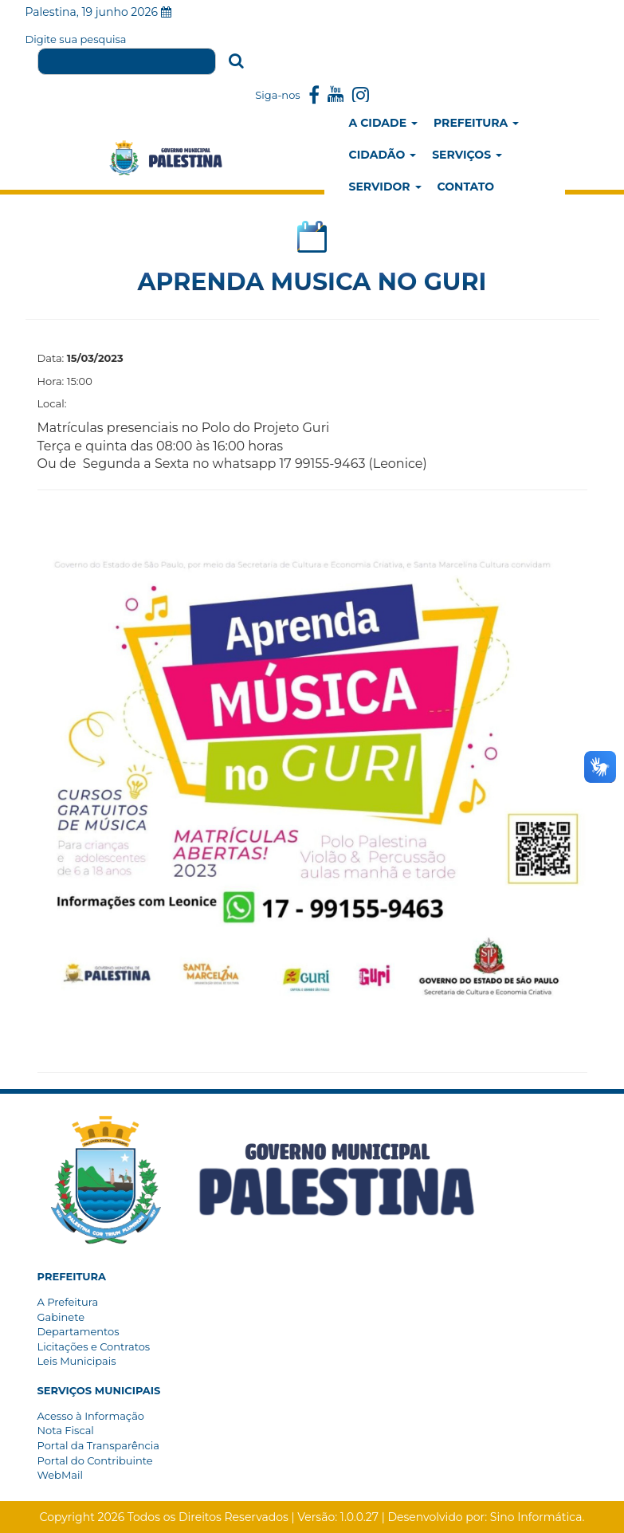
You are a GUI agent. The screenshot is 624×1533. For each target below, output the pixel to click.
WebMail (60, 1474)
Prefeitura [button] (476, 123)
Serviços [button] (467, 154)
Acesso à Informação (91, 1415)
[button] (72, 1276)
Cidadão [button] (383, 154)
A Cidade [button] (383, 123)
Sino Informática (536, 1517)
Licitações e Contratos (94, 1346)
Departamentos (78, 1331)
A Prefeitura (68, 1301)
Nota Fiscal (65, 1430)
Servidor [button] (385, 186)
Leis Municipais (76, 1360)
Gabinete (61, 1317)
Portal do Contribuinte (95, 1460)
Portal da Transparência (98, 1445)
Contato (466, 186)
